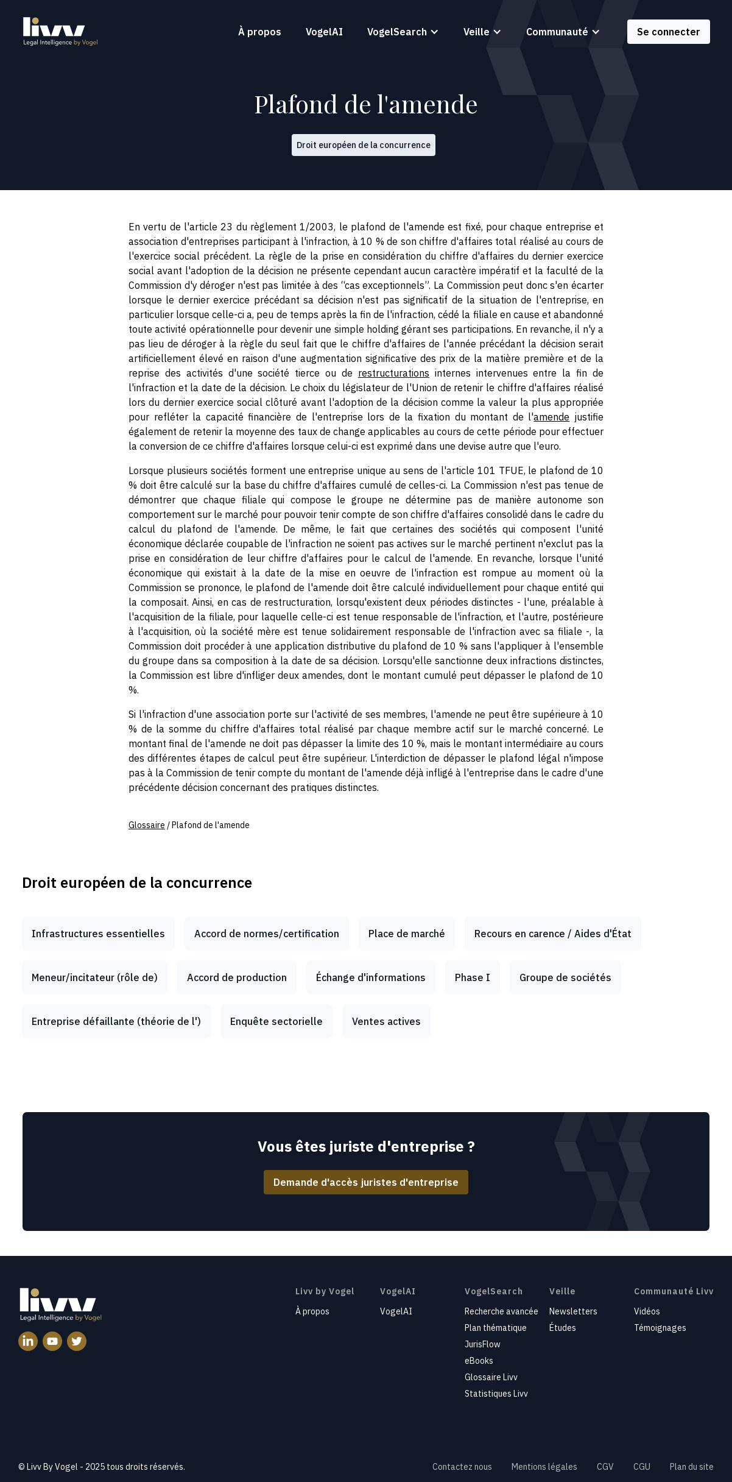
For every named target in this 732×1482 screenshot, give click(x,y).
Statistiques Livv (496, 1394)
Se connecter (668, 32)
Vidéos (647, 1311)
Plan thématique (496, 1328)
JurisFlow (483, 1344)
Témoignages (660, 1328)
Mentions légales (544, 1466)
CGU (641, 1466)
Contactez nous (462, 1466)
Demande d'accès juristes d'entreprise (366, 1182)
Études (562, 1328)
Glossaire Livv (491, 1377)
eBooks (479, 1361)
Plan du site (692, 1466)
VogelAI (324, 32)
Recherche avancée (501, 1311)
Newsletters (573, 1311)
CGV (605, 1466)
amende (551, 417)
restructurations (393, 373)
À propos (259, 32)
